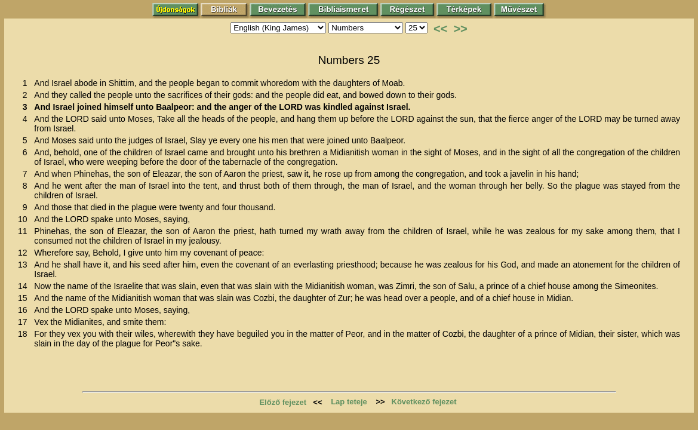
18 (25, 334)
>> (460, 28)
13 (25, 264)
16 (25, 310)
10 (25, 219)
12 (25, 252)
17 (25, 322)
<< (440, 28)
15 (25, 298)
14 (25, 286)
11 (25, 231)
